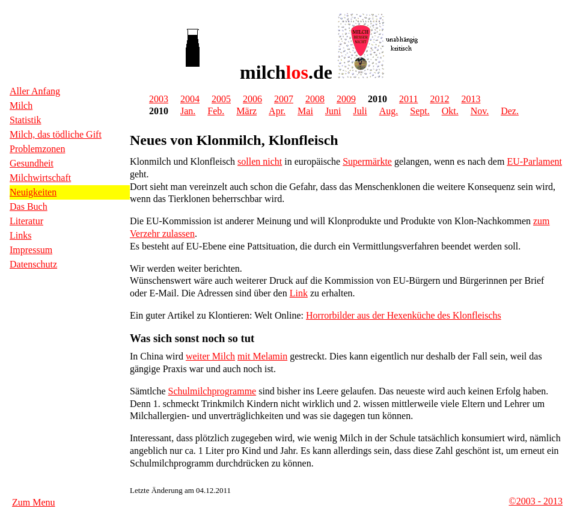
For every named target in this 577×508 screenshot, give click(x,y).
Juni (333, 111)
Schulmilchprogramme (212, 391)
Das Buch (28, 206)
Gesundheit (31, 163)
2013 (470, 99)
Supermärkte (367, 161)
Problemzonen (37, 149)
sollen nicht (259, 161)
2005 (221, 99)
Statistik (25, 120)
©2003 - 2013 (536, 501)
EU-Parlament (534, 161)
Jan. (187, 111)
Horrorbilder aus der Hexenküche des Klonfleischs (403, 315)
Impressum (31, 250)
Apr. (277, 111)
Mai (305, 111)
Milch (21, 105)
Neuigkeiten (33, 192)
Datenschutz (33, 264)
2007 (283, 99)
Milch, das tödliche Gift (56, 134)
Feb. (215, 111)
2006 (252, 99)
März (246, 111)
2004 (190, 99)
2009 (346, 99)
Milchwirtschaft (40, 178)
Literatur (26, 221)
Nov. (480, 111)
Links (20, 235)
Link (299, 293)
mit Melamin (262, 356)
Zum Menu (33, 502)
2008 (315, 99)
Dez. (510, 111)
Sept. (419, 111)
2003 (158, 99)
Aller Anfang (35, 91)
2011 (408, 99)
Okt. (450, 111)
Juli (360, 111)
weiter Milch (210, 356)
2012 (439, 99)
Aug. (388, 111)
